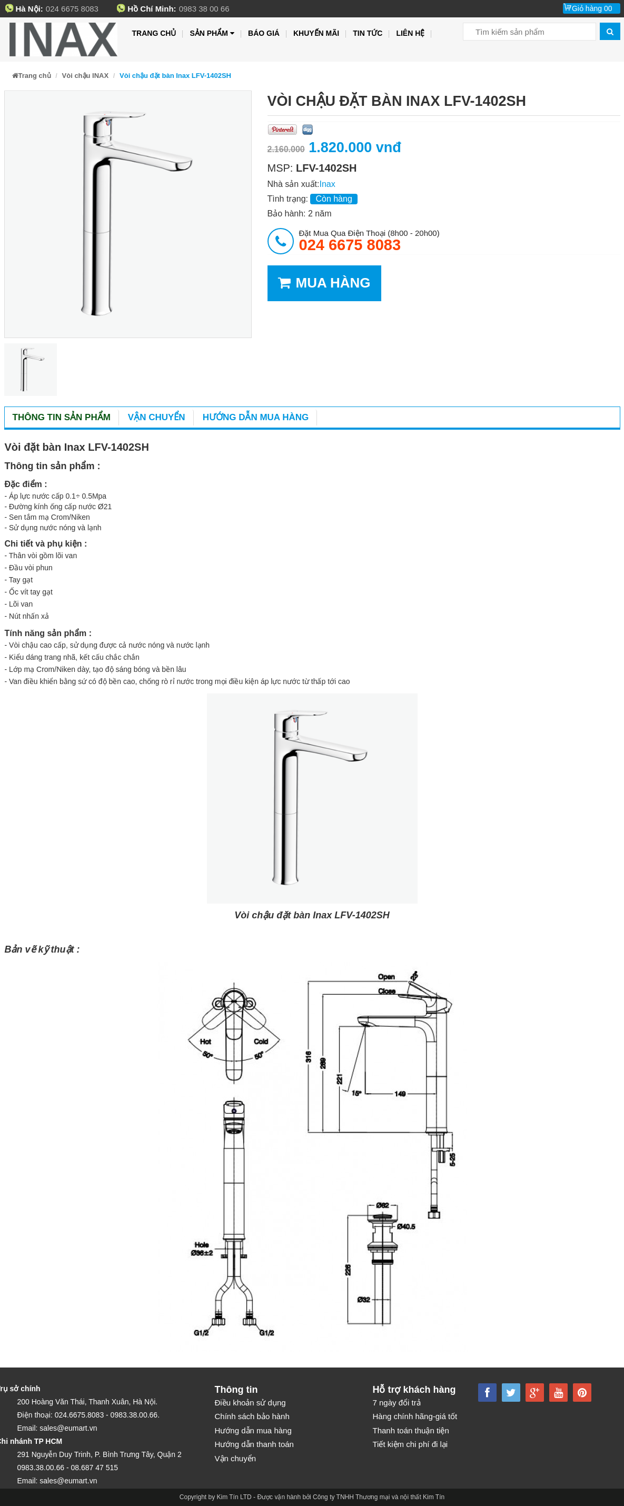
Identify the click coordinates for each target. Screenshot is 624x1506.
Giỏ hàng (592, 8)
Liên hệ (410, 33)
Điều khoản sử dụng (250, 1402)
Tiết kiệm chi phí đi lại (410, 1444)
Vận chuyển (156, 417)
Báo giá (264, 33)
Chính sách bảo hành (252, 1416)
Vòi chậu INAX (85, 76)
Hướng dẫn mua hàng (256, 417)
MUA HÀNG (324, 283)
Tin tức (367, 33)
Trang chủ (154, 33)
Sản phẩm (212, 33)
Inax (327, 184)
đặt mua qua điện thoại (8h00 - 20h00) (369, 241)
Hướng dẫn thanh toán (254, 1444)
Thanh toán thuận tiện (411, 1430)
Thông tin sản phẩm (62, 417)
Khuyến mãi (316, 33)
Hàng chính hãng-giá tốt (415, 1416)
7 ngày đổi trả (397, 1402)
